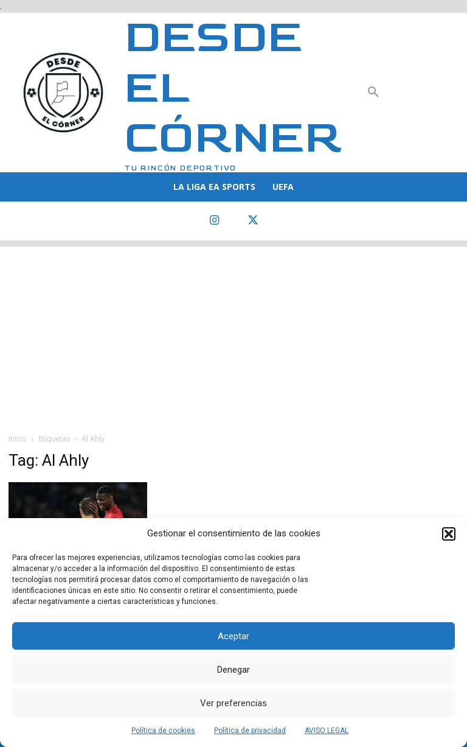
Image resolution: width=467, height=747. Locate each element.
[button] (449, 534)
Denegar (233, 669)
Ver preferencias (233, 703)
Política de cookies (163, 730)
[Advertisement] (233, 332)
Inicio (18, 438)
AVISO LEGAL (326, 730)
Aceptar (233, 636)
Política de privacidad (250, 730)
